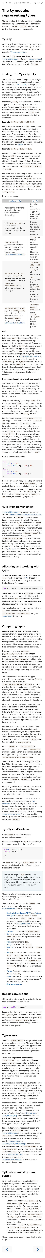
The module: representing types (19, 12)
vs (19, 74)
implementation (18, 506)
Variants (16, 829)
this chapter (21, 84)
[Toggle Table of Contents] (3, 3)
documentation (8, 909)
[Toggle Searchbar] (10, 3)
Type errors (9, 1035)
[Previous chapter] (7, 1249)
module (28, 356)
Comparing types (13, 626)
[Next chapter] (38, 1249)
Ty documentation (18, 52)
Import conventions (15, 994)
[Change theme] (6, 3)
